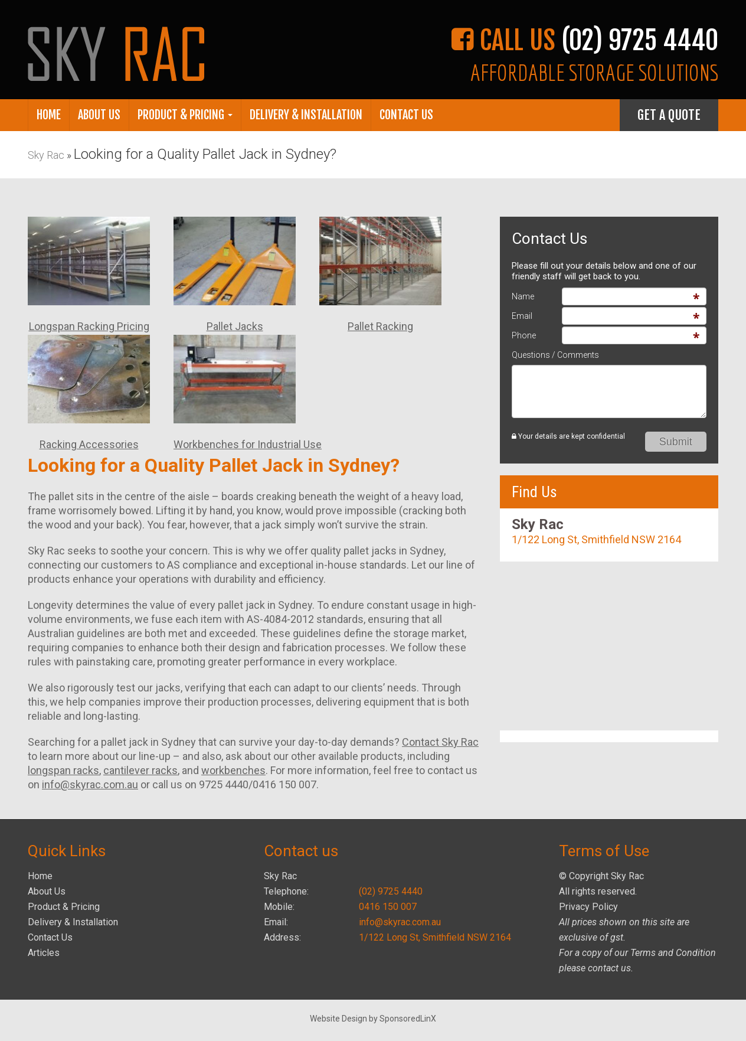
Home (49, 114)
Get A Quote (669, 115)
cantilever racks (140, 770)
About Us (99, 114)
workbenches (233, 770)
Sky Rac (46, 155)
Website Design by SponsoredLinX (373, 1018)
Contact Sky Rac (440, 742)
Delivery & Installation (306, 114)
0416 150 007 (388, 906)
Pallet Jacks (235, 326)
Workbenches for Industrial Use (248, 444)
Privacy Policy (588, 906)
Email (522, 316)
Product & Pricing (185, 114)
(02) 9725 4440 (391, 891)
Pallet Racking (380, 326)
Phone (524, 335)
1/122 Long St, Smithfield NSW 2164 (596, 539)
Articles (44, 952)
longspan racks (63, 770)
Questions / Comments (555, 355)
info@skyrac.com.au (90, 784)
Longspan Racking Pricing (89, 326)
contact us (609, 968)
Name (523, 296)
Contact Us (406, 114)
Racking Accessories (89, 444)
